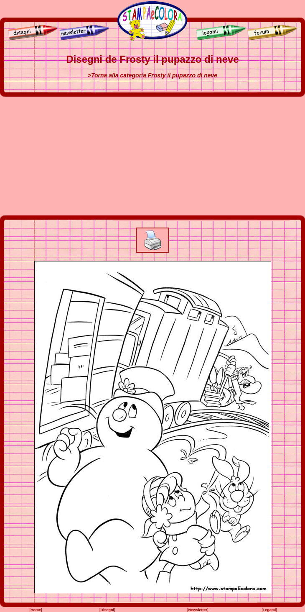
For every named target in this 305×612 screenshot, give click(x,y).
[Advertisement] (153, 156)
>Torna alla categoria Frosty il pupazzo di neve (152, 75)
